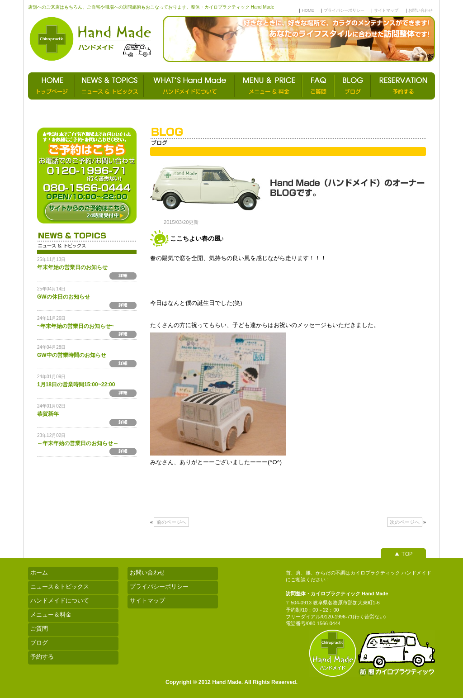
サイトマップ (386, 10)
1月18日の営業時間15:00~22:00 (76, 384)
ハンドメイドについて (59, 600)
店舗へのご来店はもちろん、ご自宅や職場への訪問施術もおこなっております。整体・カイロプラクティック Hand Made (151, 7)
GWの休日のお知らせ (63, 297)
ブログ (39, 642)
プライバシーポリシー (344, 10)
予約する (42, 656)
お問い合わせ (420, 10)
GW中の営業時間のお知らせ (71, 355)
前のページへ (171, 522)
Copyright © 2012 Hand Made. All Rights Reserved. (231, 682)
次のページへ (405, 522)
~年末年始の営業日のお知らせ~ (75, 326)
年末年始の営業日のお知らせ (72, 267)
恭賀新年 (48, 414)
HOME (308, 10)
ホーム (39, 572)
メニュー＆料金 (50, 614)
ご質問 (39, 628)
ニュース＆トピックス (59, 586)
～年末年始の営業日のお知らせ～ (77, 443)
